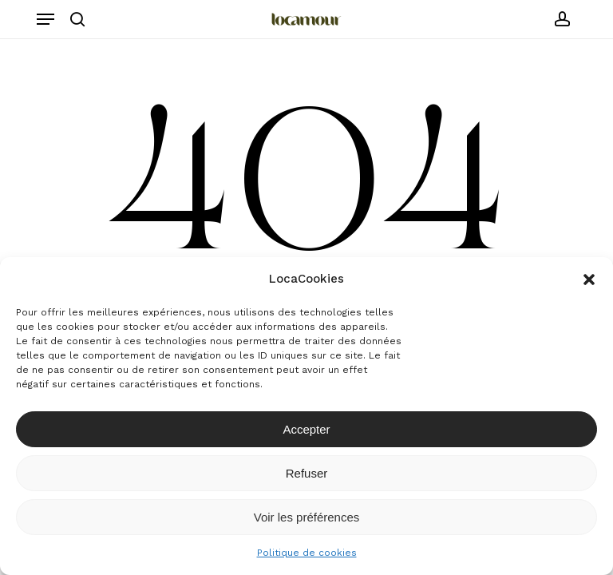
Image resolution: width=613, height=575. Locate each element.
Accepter (306, 429)
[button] (589, 280)
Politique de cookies (307, 552)
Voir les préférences (307, 517)
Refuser (307, 473)
